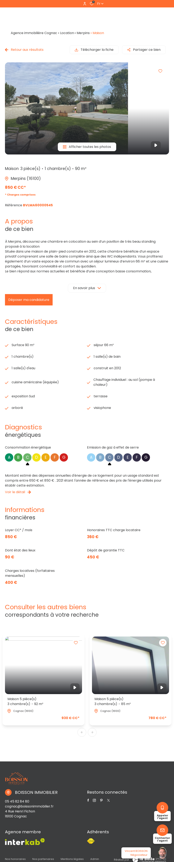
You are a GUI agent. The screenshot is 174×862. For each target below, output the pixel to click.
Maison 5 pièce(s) (25, 701)
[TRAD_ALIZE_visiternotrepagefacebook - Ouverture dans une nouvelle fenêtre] (88, 800)
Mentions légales (72, 859)
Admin (94, 859)
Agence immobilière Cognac (34, 33)
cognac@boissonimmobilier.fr (29, 806)
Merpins (83, 33)
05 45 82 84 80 (17, 801)
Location (67, 33)
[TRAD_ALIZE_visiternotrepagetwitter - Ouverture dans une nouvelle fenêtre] (101, 800)
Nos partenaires (43, 859)
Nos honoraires (15, 859)
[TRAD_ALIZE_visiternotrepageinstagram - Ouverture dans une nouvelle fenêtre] (94, 800)
